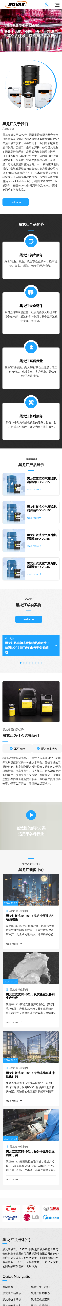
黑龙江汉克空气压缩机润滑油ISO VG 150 (42, 480)
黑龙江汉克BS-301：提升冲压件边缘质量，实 (30, 1153)
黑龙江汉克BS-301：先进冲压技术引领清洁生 (30, 917)
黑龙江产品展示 (11, 1293)
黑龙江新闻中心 (40, 1293)
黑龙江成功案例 (40, 1299)
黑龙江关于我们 (40, 1287)
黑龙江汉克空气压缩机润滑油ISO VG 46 (42, 565)
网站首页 (7, 1287)
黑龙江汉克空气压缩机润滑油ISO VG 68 (42, 536)
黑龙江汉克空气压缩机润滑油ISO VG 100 (42, 508)
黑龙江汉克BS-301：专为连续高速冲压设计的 (30, 1074)
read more (16, 201)
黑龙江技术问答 (11, 1299)
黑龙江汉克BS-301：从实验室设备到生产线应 (30, 996)
